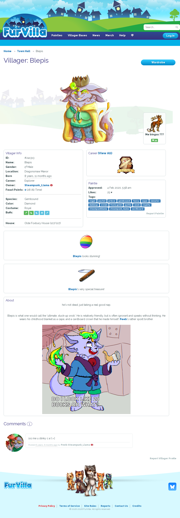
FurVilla (25, 26)
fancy (136, 201)
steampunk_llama (119, 209)
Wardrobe (158, 62)
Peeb (123, 319)
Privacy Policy (47, 506)
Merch (109, 35)
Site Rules (90, 506)
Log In (170, 35)
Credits (136, 506)
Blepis (77, 256)
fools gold (116, 205)
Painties (56, 35)
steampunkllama (98, 209)
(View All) (105, 153)
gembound (124, 201)
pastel (101, 201)
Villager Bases (77, 35)
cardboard (137, 209)
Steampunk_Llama (39, 185)
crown (104, 205)
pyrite (128, 205)
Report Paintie (155, 213)
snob (137, 205)
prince (111, 201)
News (96, 35)
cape (144, 201)
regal (92, 201)
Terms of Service (69, 506)
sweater (155, 201)
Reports (105, 506)
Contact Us (121, 506)
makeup (93, 205)
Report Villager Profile (163, 458)
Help (122, 35)
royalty (146, 205)
